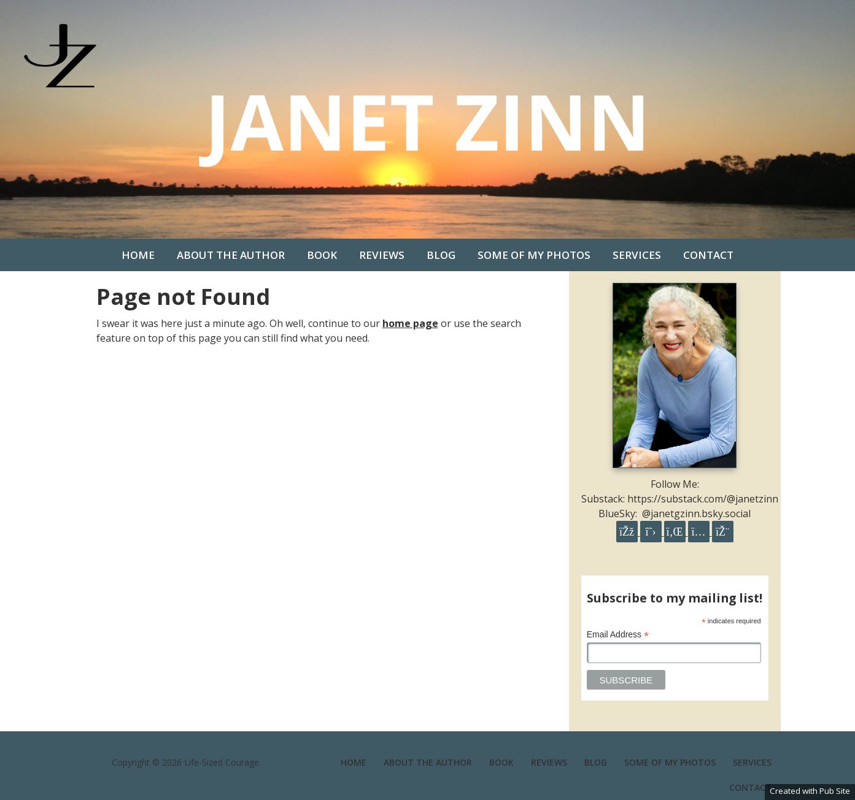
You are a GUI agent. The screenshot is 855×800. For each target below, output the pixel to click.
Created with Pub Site (810, 790)
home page (410, 323)
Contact (708, 255)
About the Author (231, 255)
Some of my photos (534, 255)
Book (322, 255)
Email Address (618, 634)
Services (637, 255)
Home (138, 255)
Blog (441, 255)
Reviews (381, 255)
